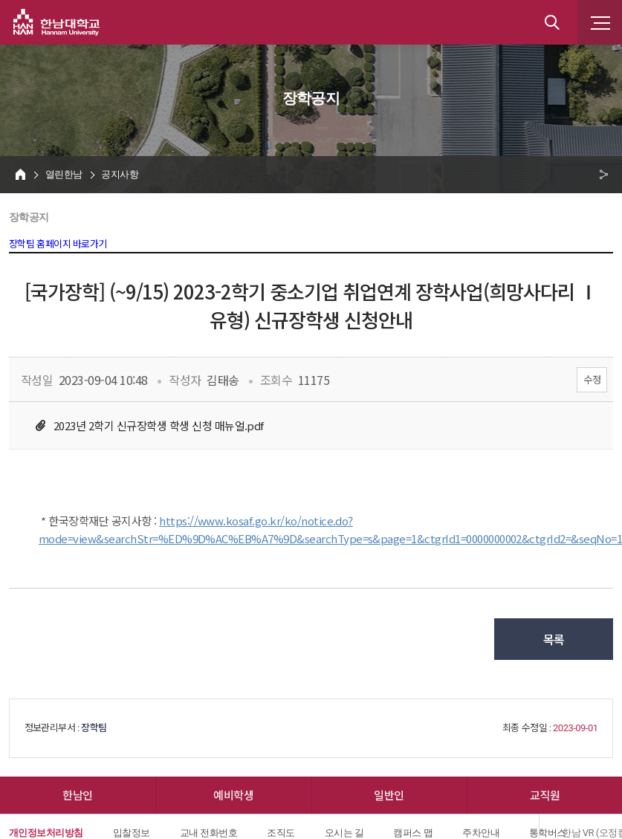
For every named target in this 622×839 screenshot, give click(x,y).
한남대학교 (56, 22)
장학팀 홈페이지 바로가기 (58, 244)
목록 (554, 639)
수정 (591, 379)
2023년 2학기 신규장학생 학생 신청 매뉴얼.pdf (159, 425)
